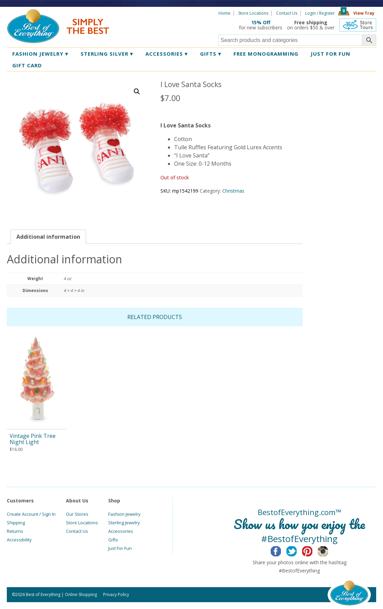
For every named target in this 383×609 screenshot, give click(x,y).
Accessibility (19, 540)
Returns (15, 531)
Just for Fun (330, 53)
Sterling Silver (107, 53)
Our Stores (77, 514)
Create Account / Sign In (31, 514)
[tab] (48, 237)
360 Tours (357, 24)
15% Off (260, 22)
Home (224, 13)
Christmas (233, 191)
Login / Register (320, 13)
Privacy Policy (116, 594)
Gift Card (27, 65)
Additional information (48, 236)
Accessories (166, 53)
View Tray (363, 13)
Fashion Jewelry (40, 53)
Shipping (16, 523)
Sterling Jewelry (124, 523)
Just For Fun (120, 548)
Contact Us (286, 13)
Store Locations (253, 13)
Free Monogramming (265, 53)
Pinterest (312, 550)
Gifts (210, 53)
